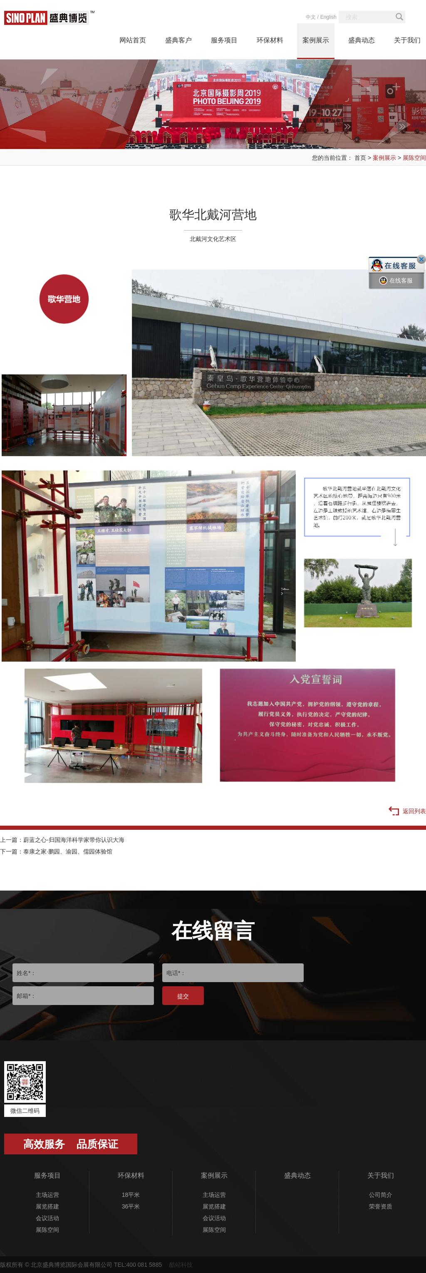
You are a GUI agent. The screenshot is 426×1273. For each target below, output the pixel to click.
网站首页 (132, 40)
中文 (311, 17)
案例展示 (315, 40)
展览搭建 (47, 1206)
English (328, 17)
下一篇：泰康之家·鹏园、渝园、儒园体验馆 (56, 851)
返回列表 (407, 811)
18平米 (131, 1194)
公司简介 (380, 1194)
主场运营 (47, 1194)
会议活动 (47, 1218)
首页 (360, 157)
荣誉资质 (380, 1206)
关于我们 (407, 40)
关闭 (421, 259)
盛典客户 (178, 40)
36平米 (131, 1206)
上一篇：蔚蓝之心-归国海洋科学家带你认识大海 (62, 839)
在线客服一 (396, 286)
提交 (183, 996)
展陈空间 (414, 157)
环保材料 (270, 40)
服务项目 (224, 40)
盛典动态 (361, 40)
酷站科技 (181, 1264)
